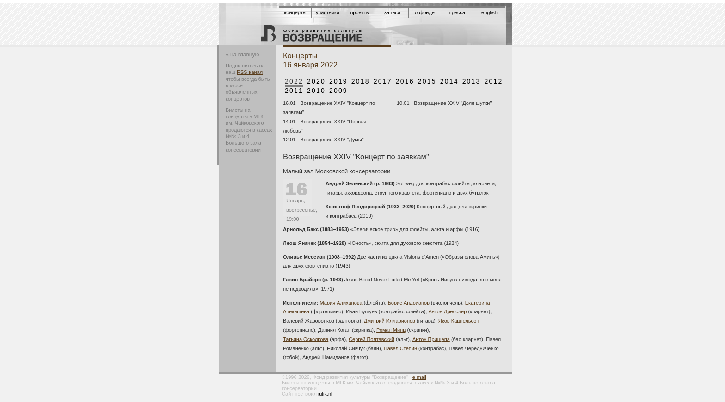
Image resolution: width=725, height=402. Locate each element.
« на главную (242, 54)
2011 (294, 90)
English (489, 12)
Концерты (295, 12)
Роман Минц (391, 330)
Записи (392, 12)
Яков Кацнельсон (458, 320)
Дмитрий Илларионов (389, 320)
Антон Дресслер (447, 311)
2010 (316, 90)
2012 (494, 81)
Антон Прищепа (431, 339)
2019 (338, 81)
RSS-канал (250, 72)
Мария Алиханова (341, 302)
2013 (471, 81)
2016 (405, 81)
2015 (427, 81)
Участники (327, 12)
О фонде (425, 12)
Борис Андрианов (409, 302)
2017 (383, 81)
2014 (449, 81)
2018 (360, 81)
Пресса (457, 12)
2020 (316, 81)
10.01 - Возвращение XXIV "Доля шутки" (444, 103)
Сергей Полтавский (371, 339)
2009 (338, 90)
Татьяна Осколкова (305, 339)
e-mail (419, 377)
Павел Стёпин (400, 348)
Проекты (359, 12)
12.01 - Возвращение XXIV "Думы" (323, 139)
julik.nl (325, 393)
